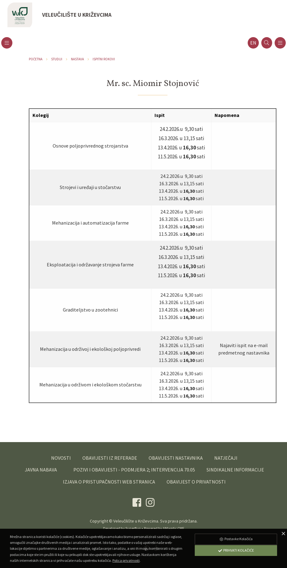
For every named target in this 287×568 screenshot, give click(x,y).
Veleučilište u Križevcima (135, 521)
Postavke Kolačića (236, 538)
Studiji (56, 59)
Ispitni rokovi (104, 59)
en (253, 43)
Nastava (77, 59)
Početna (35, 59)
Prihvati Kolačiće (236, 550)
